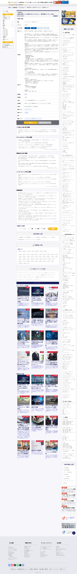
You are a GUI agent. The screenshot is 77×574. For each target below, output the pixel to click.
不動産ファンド (65, 64)
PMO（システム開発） (66, 342)
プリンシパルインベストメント (68, 60)
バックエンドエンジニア (67, 376)
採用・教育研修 (65, 286)
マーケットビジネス (67, 111)
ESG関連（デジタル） (67, 327)
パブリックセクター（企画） (68, 238)
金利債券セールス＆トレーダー (68, 114)
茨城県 (48, 254)
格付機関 (64, 151)
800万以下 (5, 28)
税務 (63, 259)
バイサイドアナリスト (66, 71)
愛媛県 (28, 261)
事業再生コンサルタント (67, 181)
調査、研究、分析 (66, 223)
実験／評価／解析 (66, 427)
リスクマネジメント (67, 93)
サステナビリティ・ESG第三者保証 (68, 168)
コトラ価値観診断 (43, 547)
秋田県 (36, 254)
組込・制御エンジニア (66, 391)
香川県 (24, 261)
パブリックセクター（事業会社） (68, 239)
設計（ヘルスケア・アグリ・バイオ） (69, 440)
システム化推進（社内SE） (67, 357)
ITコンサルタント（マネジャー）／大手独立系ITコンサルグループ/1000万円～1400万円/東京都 (35, 146)
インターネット (27, 118)
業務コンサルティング (67, 176)
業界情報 (10, 555)
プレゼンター (65, 72)
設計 (64, 435)
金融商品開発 (65, 118)
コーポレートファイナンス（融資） (68, 121)
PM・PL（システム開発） (67, 341)
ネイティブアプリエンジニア (67, 382)
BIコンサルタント (65, 187)
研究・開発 (65, 419)
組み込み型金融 (65, 146)
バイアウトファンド (40, 272)
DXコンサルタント (66, 190)
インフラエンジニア (66, 385)
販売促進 (64, 414)
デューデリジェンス (31, 277)
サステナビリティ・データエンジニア (69, 328)
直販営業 (64, 108)
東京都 (26, 94)
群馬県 (56, 254)
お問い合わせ (13, 569)
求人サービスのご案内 (12, 549)
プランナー (64, 408)
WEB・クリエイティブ (67, 361)
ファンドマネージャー (66, 69)
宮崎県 (52, 261)
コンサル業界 (26, 549)
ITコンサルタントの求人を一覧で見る (51, 149)
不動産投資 (43, 274)
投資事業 (65, 58)
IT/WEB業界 (26, 551)
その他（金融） (66, 148)
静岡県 (48, 256)
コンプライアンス (65, 295)
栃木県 (52, 254)
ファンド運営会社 (51, 237)
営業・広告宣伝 (66, 404)
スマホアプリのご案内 (12, 557)
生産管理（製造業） (66, 443)
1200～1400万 (5, 31)
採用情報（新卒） (59, 554)
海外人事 (64, 288)
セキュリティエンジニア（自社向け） (69, 298)
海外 (28, 263)
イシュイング (65, 145)
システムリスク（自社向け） (67, 297)
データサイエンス (66, 394)
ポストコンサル (38, 118)
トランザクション (21, 279)
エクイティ (45, 277)
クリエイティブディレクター (67, 407)
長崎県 (40, 261)
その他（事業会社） (66, 280)
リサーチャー (65, 227)
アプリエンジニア (65, 392)
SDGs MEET (42, 556)
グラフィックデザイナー (67, 405)
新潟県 (24, 256)
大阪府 (41, 251)
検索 (53, 229)
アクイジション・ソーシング (67, 79)
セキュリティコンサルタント (67, 215)
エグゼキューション (30, 274)
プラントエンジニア (66, 449)
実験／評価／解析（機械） (67, 430)
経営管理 (65, 301)
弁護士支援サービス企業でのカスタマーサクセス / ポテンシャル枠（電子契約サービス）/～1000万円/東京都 (37, 129)
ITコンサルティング (67, 183)
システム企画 (65, 337)
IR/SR (63, 265)
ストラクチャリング (21, 274)
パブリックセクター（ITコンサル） (68, 162)
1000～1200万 (5, 30)
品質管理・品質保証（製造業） (68, 447)
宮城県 (32, 254)
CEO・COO (64, 303)
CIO (63, 335)
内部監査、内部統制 (66, 292)
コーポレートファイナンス (23, 272)
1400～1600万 (5, 32)
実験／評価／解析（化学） (67, 431)
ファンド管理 (65, 73)
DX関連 (64, 320)
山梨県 (20, 256)
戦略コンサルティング (67, 172)
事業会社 (26, 112)
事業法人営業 (65, 129)
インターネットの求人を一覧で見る (51, 186)
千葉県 (33, 251)
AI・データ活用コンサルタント (68, 191)
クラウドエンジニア (66, 381)
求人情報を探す (14, 7)
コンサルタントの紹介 (12, 550)
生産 (64, 442)
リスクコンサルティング (68, 210)
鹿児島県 (20, 263)
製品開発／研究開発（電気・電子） (68, 421)
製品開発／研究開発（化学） (67, 423)
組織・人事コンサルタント (67, 194)
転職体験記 (10, 554)
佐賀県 (36, 261)
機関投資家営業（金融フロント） (68, 132)
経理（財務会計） (65, 255)
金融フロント (66, 127)
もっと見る (55, 221)
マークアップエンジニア (67, 362)
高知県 (32, 261)
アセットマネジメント (66, 80)
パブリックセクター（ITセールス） (68, 318)
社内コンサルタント (66, 336)
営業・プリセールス (67, 344)
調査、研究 (64, 224)
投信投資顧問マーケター (67, 74)
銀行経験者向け (27, 556)
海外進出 (65, 305)
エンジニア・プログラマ (68, 371)
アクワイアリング (65, 144)
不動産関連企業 (21, 239)
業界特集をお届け (27, 546)
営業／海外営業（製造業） (67, 458)
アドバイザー (20, 277)
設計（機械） (65, 438)
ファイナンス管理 (66, 251)
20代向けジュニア (27, 555)
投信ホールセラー (65, 70)
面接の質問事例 (11, 552)
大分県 (48, 261)
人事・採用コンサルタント (67, 195)
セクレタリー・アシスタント (67, 272)
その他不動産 (65, 91)
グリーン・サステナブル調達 (67, 448)
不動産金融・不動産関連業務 (68, 76)
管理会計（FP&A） (66, 256)
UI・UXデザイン (65, 369)
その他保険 (64, 109)
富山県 (32, 256)
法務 (63, 294)
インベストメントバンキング (68, 47)
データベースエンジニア (67, 383)
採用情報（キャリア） (60, 552)
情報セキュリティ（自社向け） (68, 296)
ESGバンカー (65, 45)
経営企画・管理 (66, 332)
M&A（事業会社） (65, 279)
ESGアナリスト (65, 44)
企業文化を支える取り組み (61, 549)
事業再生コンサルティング (68, 179)
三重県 (52, 256)
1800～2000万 (5, 35)
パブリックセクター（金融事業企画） (69, 37)
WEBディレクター (66, 367)
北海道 (20, 254)
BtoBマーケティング (66, 267)
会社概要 (57, 546)
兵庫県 (56, 256)
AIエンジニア (65, 325)
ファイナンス (51, 277)
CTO (63, 334)
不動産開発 (64, 83)
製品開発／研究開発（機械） (67, 422)
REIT (25, 277)
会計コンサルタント (66, 201)
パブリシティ (58, 551)
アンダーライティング (50, 274)
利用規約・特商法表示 (33, 569)
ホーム (9, 546)
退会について (62, 569)
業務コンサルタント (66, 177)
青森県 (24, 254)
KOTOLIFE (42, 552)
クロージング (37, 279)
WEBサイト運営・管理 (66, 359)
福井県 (40, 256)
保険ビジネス (66, 100)
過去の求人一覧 (11, 559)
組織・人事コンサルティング (68, 193)
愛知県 (37, 251)
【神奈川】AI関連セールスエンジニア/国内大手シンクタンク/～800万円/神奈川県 (32, 147)
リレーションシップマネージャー (68, 122)
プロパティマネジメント (67, 81)
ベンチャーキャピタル (66, 65)
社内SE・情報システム (67, 354)
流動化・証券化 (65, 56)
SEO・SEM (64, 368)
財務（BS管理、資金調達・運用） (68, 257)
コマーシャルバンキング (68, 120)
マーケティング (65, 266)
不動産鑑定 (64, 82)
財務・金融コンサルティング (68, 198)
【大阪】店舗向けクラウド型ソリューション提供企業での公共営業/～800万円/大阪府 (33, 166)
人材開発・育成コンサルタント (68, 196)
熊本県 (44, 261)
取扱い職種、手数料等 (43, 569)
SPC (41, 277)
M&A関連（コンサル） (67, 205)
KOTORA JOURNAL (44, 555)
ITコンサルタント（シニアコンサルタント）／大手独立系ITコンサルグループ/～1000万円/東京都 (35, 144)
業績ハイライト (59, 550)
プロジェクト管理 (66, 339)
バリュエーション (52, 272)
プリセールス (65, 348)
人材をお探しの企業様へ (62, 0)
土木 (63, 90)
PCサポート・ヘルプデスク (67, 358)
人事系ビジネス (66, 282)
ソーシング (37, 274)
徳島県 (20, 261)
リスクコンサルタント (66, 211)
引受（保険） (65, 104)
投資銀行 (37, 277)
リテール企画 (65, 140)
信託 (63, 136)
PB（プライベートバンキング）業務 (68, 130)
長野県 (28, 256)
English (67, 0)
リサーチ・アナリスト (66, 117)
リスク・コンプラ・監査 (68, 290)
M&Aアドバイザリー (66, 207)
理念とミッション (59, 547)
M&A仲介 (64, 208)
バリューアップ (32, 272)
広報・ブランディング (66, 413)
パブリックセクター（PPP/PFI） (68, 38)
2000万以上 (5, 36)
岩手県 (28, 254)
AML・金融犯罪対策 (66, 299)
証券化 (46, 272)
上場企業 (33, 118)
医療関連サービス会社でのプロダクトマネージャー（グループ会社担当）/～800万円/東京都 (34, 177)
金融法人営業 (65, 128)
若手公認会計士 (27, 554)
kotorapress (42, 554)
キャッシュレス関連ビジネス (68, 142)
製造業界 (26, 552)
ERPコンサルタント (66, 185)
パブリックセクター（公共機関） (68, 244)
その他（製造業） (65, 451)
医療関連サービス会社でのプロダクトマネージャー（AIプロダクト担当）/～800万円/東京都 (34, 181)
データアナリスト (65, 398)
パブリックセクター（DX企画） (68, 315)
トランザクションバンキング (67, 123)
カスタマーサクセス (66, 352)
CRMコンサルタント (66, 186)
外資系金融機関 (27, 237)
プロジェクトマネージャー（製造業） (69, 450)
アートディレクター (66, 406)
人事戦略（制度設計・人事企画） (68, 285)
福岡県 (45, 251)
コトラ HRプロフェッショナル (46, 546)
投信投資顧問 (66, 67)
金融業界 (26, 547)
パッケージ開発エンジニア (67, 372)
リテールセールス (65, 131)
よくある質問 (10, 556)
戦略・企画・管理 (66, 263)
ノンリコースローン (29, 279)
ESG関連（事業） (66, 246)
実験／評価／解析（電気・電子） (68, 429)
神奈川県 (24, 251)
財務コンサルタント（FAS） (67, 200)
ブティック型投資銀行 (36, 237)
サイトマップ (56, 569)
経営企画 (64, 264)
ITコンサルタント (22, 7)
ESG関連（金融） (66, 40)
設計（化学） (65, 439)
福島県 (44, 254)
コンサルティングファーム (30, 239)
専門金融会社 (44, 237)
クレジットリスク (65, 95)
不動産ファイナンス (66, 78)
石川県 (36, 256)
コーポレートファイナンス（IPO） (68, 54)
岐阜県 (44, 256)
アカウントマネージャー (67, 349)
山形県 (40, 254)
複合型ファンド (65, 63)
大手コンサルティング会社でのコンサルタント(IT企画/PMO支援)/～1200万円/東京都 (33, 142)
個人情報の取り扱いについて (22, 569)
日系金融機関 (20, 237)
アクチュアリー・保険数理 (67, 101)
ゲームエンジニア (65, 390)
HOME (9, 7)
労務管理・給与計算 (66, 287)
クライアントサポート (66, 277)
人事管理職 (64, 284)
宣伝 (63, 412)
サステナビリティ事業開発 (67, 249)
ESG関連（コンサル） (67, 164)
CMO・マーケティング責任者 (67, 268)
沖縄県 (25, 263)
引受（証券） (65, 139)
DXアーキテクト (65, 324)
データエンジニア (65, 384)
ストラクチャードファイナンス (68, 55)
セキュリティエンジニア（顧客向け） (69, 389)
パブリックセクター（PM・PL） (68, 316)
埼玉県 (29, 251)
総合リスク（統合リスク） (67, 94)
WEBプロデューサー (66, 363)
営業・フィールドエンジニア (68, 453)
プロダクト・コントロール (67, 258)
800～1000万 (5, 29)
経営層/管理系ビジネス (28, 550)
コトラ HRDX (42, 551)
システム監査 (65, 293)
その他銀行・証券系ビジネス (68, 134)
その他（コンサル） (67, 229)
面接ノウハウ (10, 551)
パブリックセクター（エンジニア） (68, 317)
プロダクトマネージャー (67, 278)
